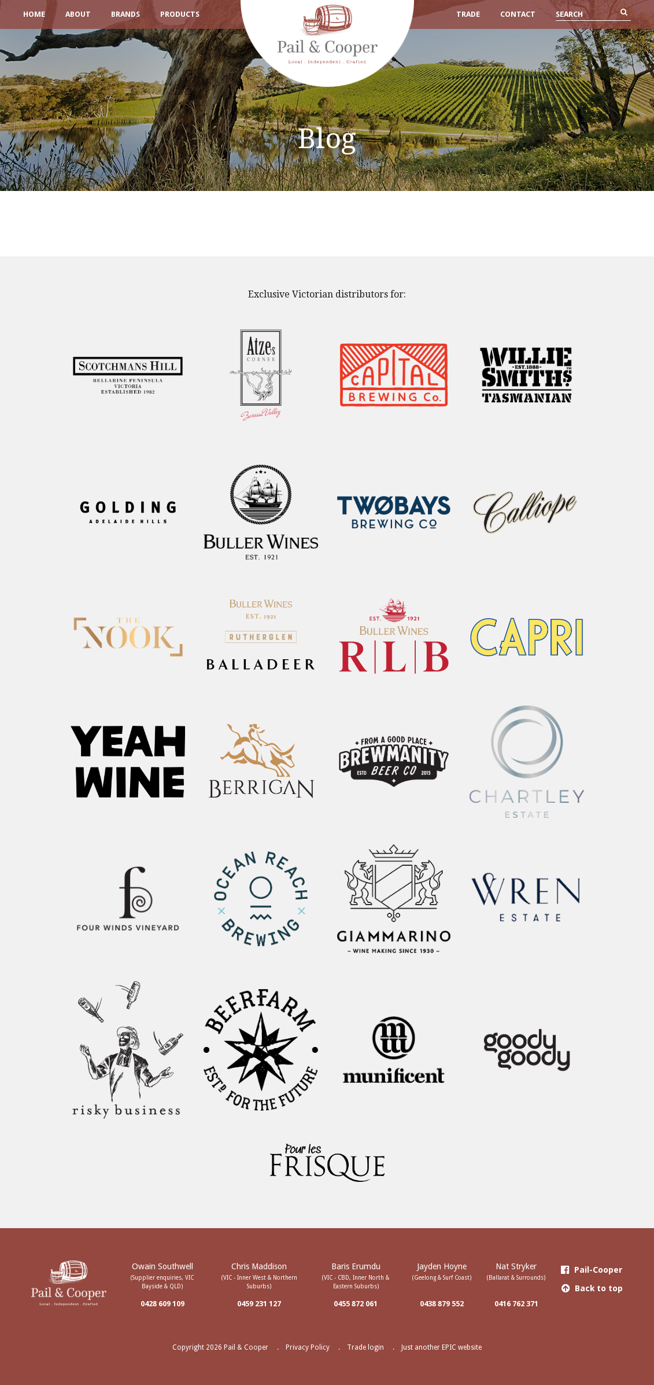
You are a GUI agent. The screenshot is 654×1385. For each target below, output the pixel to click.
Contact (517, 14)
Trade (468, 14)
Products (179, 14)
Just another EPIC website (441, 1347)
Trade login (365, 1347)
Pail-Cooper (592, 1269)
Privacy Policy (308, 1347)
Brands (125, 14)
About (78, 14)
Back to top (592, 1288)
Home (34, 14)
